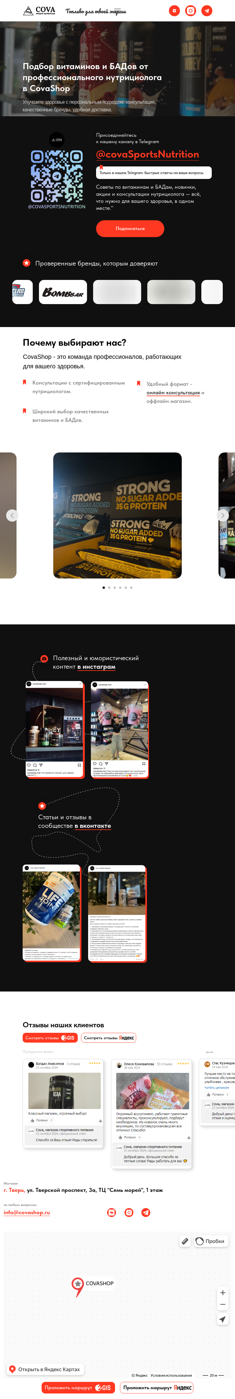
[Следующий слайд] (223, 515)
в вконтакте (93, 825)
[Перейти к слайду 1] (104, 587)
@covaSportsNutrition (147, 153)
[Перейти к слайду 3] (115, 587)
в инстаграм (96, 666)
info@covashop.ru (27, 1212)
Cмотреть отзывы (101, 1037)
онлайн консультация (173, 392)
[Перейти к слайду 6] (131, 587)
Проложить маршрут (68, 1387)
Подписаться (130, 228)
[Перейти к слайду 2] (109, 587)
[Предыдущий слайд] (12, 515)
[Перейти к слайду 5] (126, 587)
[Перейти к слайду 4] (120, 587)
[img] (174, 10)
